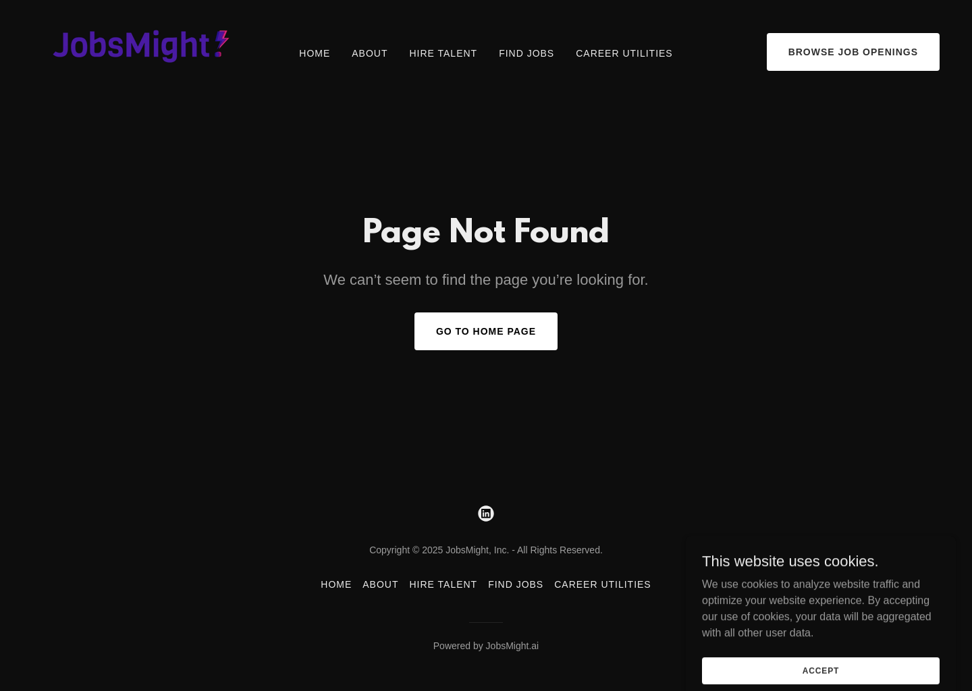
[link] (135, 51)
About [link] (369, 53)
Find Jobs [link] (526, 53)
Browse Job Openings (853, 52)
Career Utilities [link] (624, 53)
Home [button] (336, 584)
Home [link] (314, 53)
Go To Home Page (486, 331)
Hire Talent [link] (443, 53)
